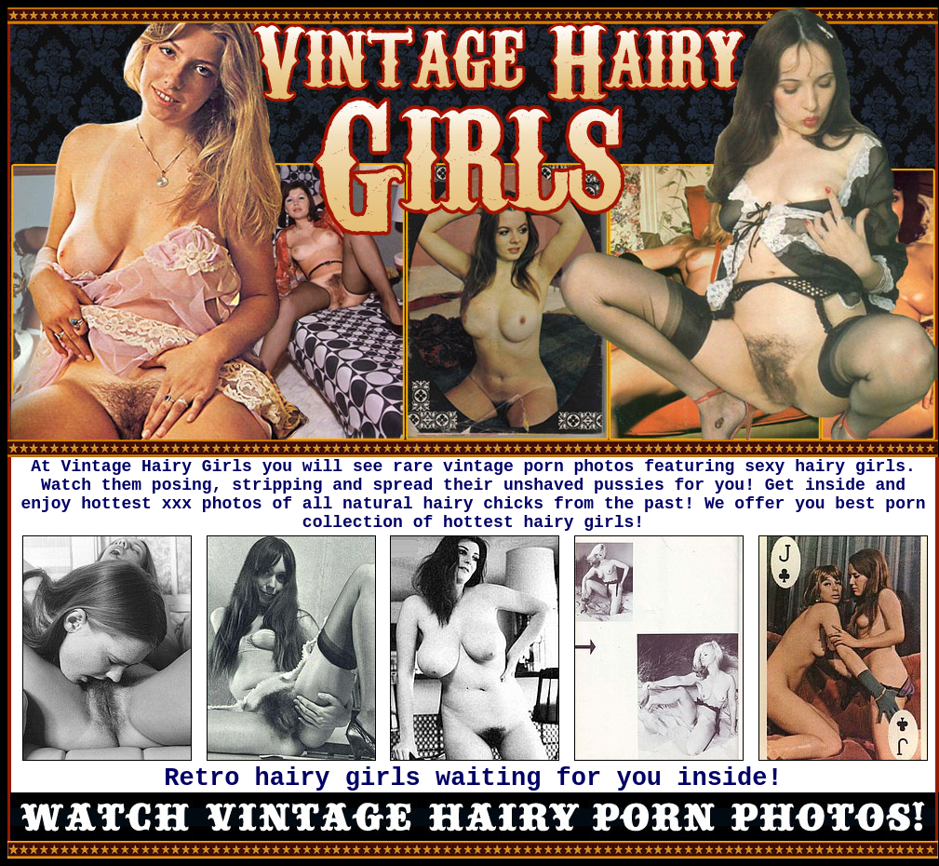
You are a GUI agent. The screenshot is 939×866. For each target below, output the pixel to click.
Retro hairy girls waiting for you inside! (473, 778)
